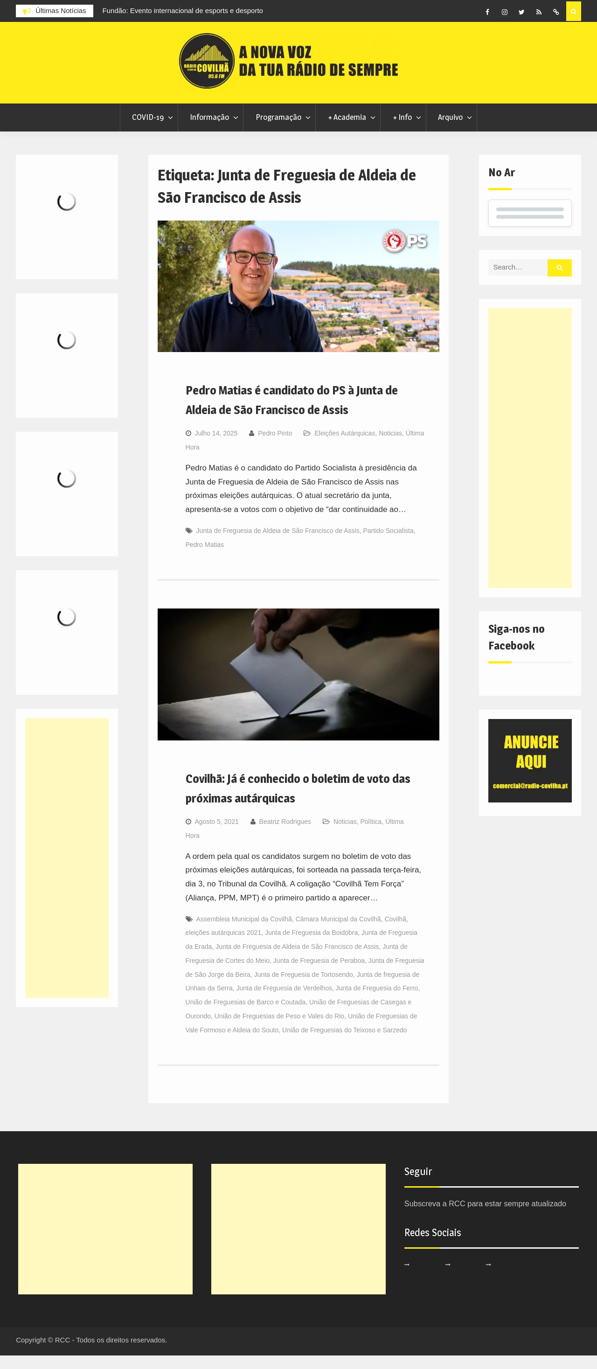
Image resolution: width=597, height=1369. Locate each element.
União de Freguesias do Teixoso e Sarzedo (344, 1043)
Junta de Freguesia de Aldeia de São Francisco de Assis (278, 544)
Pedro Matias (205, 558)
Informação (209, 130)
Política (371, 835)
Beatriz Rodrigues (285, 835)
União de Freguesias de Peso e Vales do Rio (279, 1029)
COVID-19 (148, 130)
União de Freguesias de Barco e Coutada (246, 1015)
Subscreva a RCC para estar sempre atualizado (488, 1217)
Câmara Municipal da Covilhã (338, 932)
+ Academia (347, 130)
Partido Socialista (388, 544)
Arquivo (450, 130)
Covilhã (395, 932)
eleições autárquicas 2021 (224, 946)
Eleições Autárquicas (344, 446)
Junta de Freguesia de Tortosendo (303, 988)
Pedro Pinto (275, 446)
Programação (278, 130)
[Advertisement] (529, 462)
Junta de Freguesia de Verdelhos (284, 1001)
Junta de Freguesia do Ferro (377, 1001)
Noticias (390, 446)
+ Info (402, 130)
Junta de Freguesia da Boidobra (311, 946)
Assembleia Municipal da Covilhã (244, 932)
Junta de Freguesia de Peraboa (319, 974)
